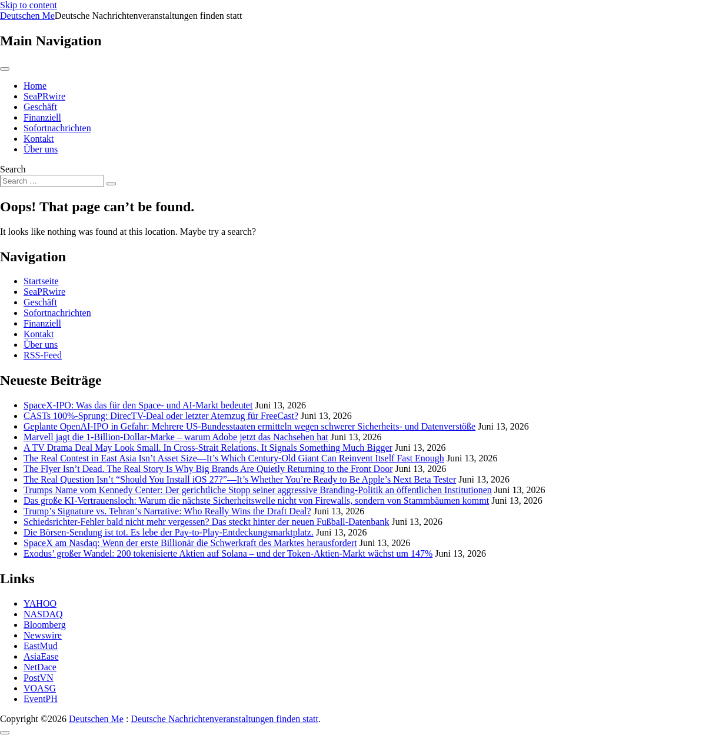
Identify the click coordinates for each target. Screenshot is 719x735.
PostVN (39, 678)
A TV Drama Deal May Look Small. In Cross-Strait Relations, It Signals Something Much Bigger (208, 448)
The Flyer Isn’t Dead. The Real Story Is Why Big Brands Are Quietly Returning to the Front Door (208, 469)
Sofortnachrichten (57, 128)
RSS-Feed (43, 355)
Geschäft (40, 107)
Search (13, 169)
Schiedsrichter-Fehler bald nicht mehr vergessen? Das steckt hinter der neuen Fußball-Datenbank (206, 522)
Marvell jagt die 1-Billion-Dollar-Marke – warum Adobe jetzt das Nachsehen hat (176, 437)
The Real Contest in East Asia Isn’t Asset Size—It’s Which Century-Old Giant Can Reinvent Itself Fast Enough (234, 458)
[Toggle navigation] (4, 69)
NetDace (40, 667)
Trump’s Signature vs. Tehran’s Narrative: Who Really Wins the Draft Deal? (167, 511)
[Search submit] (111, 183)
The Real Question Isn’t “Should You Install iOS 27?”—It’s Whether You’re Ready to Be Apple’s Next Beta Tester (240, 479)
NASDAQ (43, 614)
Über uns (41, 149)
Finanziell (42, 117)
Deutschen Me (27, 16)
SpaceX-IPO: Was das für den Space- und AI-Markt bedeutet (138, 405)
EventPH (41, 699)
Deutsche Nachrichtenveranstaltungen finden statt (224, 719)
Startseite (41, 281)
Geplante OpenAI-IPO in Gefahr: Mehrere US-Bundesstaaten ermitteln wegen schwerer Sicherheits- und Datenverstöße (249, 426)
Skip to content (28, 5)
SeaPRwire (44, 96)
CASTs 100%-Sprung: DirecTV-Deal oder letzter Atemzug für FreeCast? (161, 416)
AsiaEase (41, 656)
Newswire (43, 635)
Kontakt (39, 139)
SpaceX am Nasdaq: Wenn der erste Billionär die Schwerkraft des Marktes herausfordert (190, 543)
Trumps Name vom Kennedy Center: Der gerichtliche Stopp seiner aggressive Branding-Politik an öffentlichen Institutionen (258, 490)
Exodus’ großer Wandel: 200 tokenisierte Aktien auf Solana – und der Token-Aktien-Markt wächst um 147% (228, 553)
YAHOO (40, 603)
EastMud (41, 646)
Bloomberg (45, 625)
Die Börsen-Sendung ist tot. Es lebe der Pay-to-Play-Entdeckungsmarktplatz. (169, 532)
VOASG (40, 688)
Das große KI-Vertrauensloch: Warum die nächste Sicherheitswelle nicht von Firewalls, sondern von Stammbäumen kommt (256, 500)
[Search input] (52, 181)
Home (35, 86)
